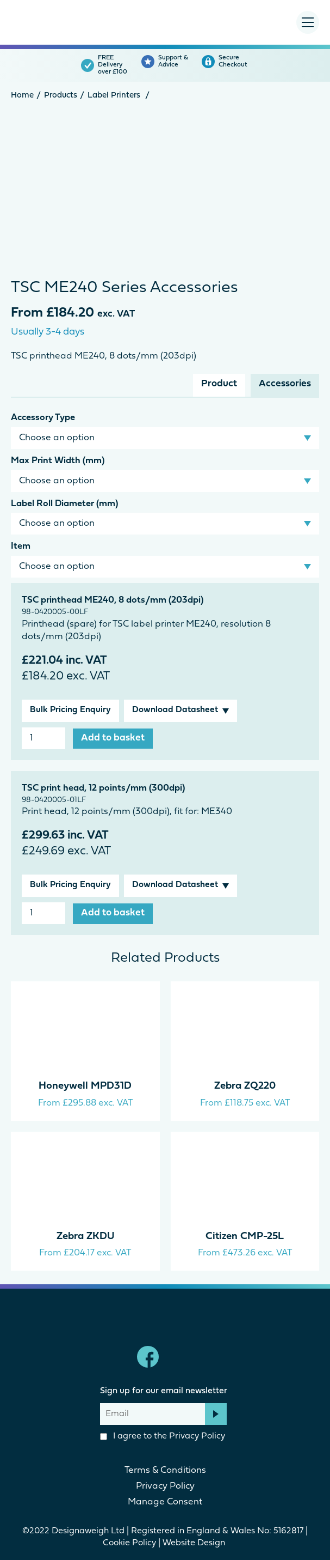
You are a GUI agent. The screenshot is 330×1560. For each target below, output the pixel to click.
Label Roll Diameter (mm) (64, 503)
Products (60, 96)
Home (22, 96)
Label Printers (114, 96)
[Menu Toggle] (307, 22)
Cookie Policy (129, 1543)
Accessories (285, 384)
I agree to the (162, 1436)
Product (219, 384)
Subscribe (216, 1414)
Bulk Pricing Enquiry (70, 710)
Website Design (195, 1543)
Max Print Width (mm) (57, 460)
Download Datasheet (175, 710)
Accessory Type (43, 417)
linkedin (183, 1357)
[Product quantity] (43, 738)
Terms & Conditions (165, 1470)
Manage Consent (165, 1502)
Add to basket (113, 738)
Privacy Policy (197, 1436)
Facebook (148, 1357)
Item (20, 546)
